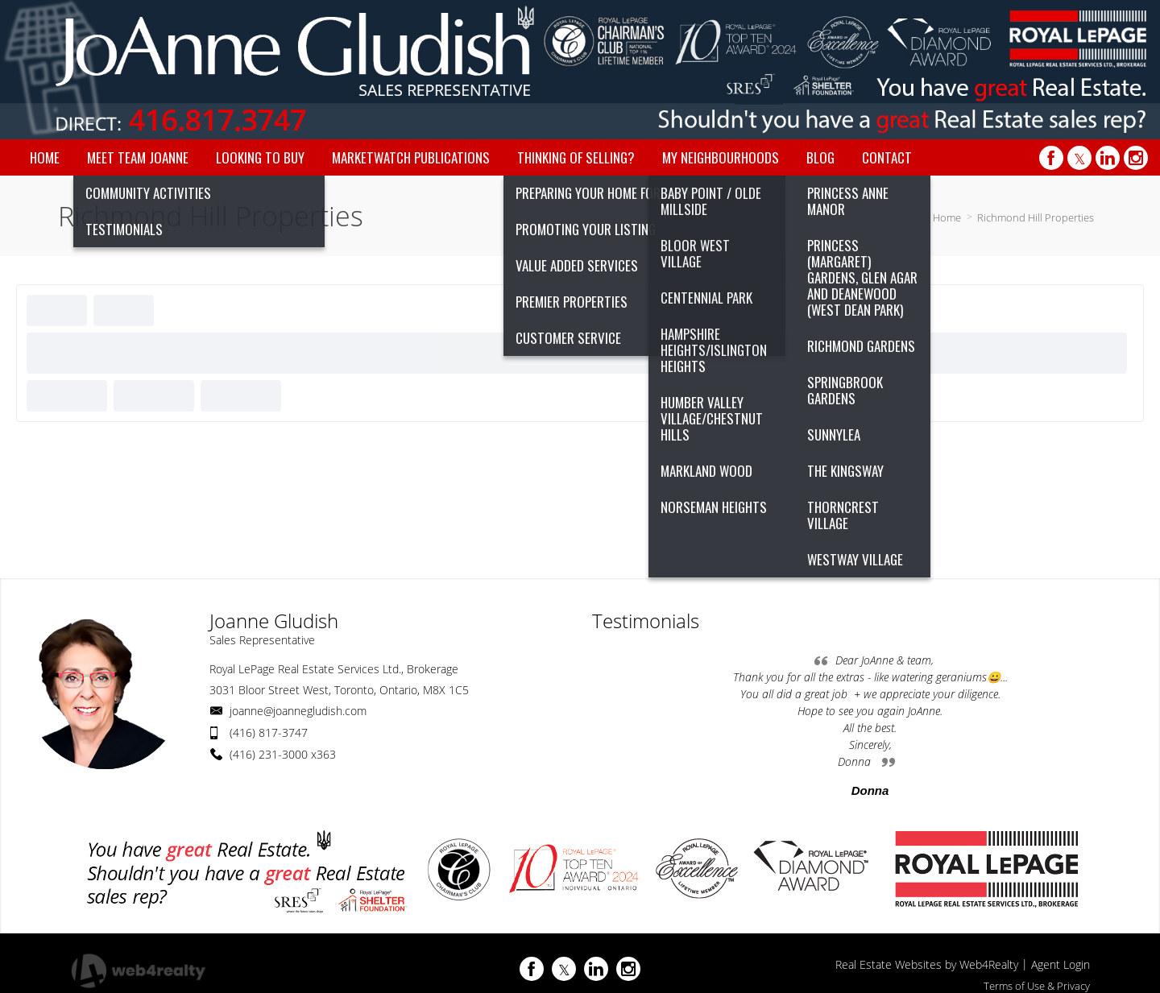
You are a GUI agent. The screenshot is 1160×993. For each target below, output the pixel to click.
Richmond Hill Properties (1035, 217)
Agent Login (1060, 964)
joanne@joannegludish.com (298, 710)
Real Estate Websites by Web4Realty (926, 964)
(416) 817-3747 (269, 732)
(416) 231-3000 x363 (283, 754)
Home (947, 217)
